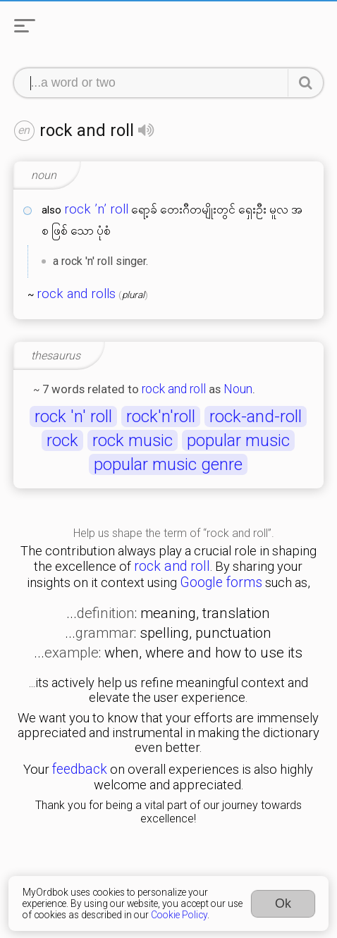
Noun (237, 389)
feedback (79, 769)
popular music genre (168, 464)
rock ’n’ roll (96, 209)
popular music (238, 440)
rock (62, 440)
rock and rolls (76, 294)
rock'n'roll (160, 416)
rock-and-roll (255, 416)
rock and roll (174, 389)
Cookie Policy (179, 914)
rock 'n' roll (73, 416)
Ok (283, 903)
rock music (132, 440)
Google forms (221, 582)
